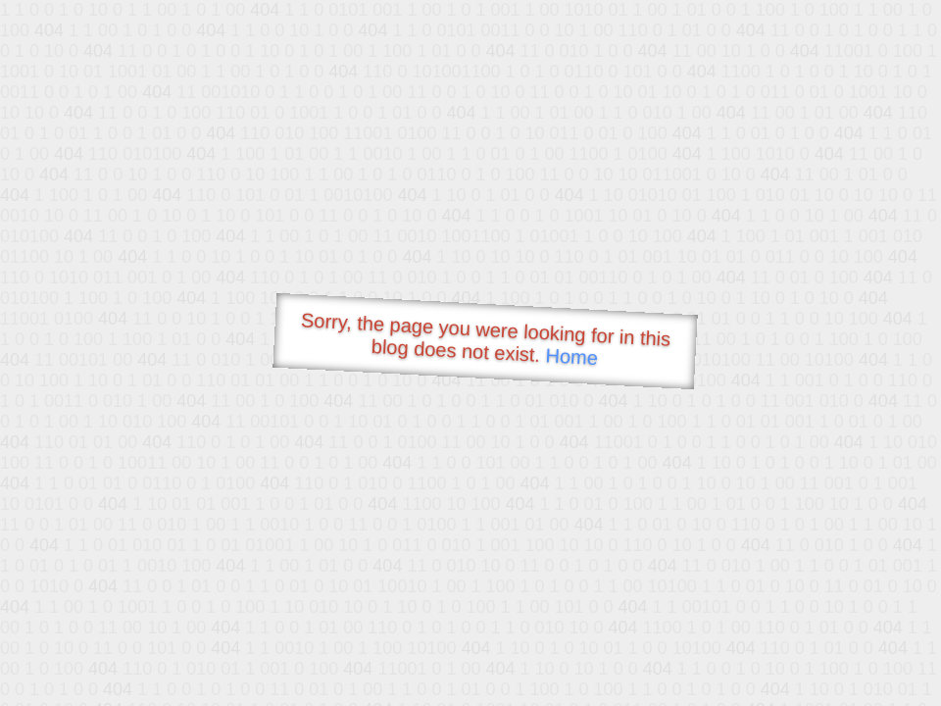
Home (571, 356)
